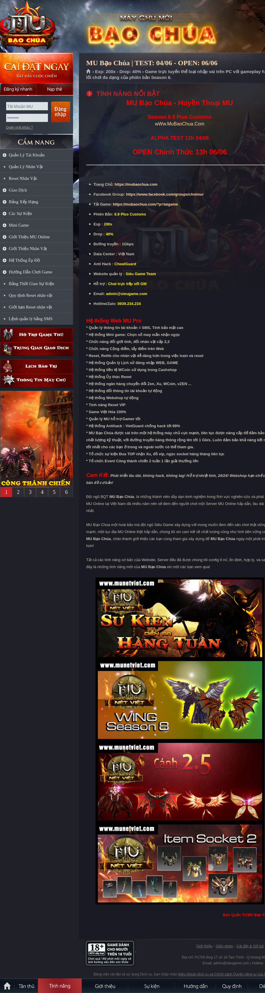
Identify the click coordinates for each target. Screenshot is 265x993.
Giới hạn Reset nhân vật (30, 307)
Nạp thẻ (55, 89)
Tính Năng (60, 985)
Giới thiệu (204, 946)
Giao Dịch (18, 190)
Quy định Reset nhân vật (30, 295)
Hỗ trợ (36, 334)
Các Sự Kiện (20, 213)
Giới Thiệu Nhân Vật (28, 248)
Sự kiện (152, 985)
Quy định (232, 985)
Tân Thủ (26, 985)
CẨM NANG (36, 139)
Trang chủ (88, 72)
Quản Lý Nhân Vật (26, 166)
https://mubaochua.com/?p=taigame (145, 204)
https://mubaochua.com (136, 184)
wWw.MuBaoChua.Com (180, 123)
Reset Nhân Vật (23, 178)
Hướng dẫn (195, 985)
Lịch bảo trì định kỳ (36, 366)
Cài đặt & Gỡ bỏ (250, 946)
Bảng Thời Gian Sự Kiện (31, 283)
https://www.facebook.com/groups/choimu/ (164, 194)
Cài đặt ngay (36, 68)
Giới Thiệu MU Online (29, 237)
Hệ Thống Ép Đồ (24, 260)
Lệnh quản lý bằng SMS (31, 318)
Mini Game (19, 225)
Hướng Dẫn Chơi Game (30, 272)
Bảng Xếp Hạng (23, 201)
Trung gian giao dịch (36, 349)
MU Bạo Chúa (42, 27)
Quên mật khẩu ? (19, 127)
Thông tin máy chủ (36, 380)
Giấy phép (224, 946)
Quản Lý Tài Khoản (27, 155)
